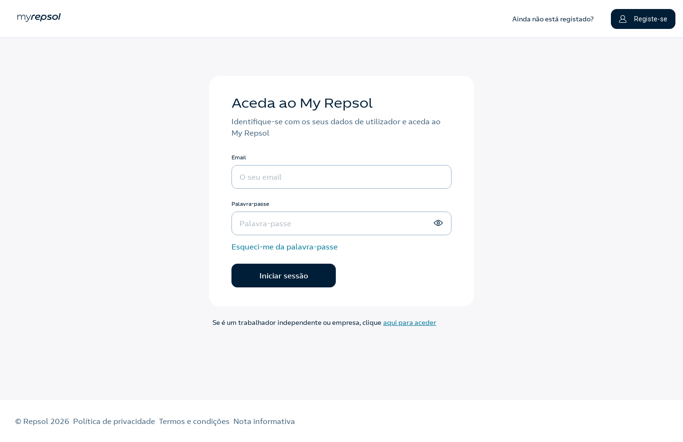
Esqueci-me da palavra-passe (284, 246)
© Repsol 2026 (42, 421)
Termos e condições (194, 421)
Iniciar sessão (283, 275)
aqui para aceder (409, 322)
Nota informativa (264, 421)
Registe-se (643, 19)
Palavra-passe (250, 203)
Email (238, 157)
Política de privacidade (114, 421)
